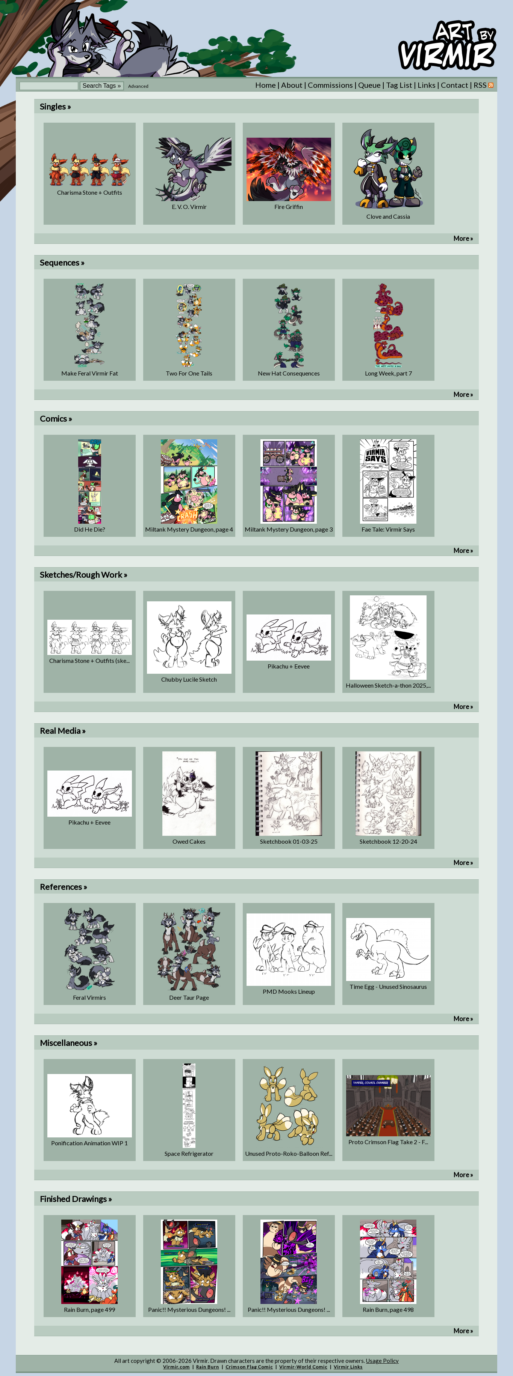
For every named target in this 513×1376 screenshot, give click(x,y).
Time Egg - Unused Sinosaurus (388, 986)
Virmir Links (348, 1367)
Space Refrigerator (189, 1153)
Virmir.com (176, 1367)
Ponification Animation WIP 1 (89, 1142)
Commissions (330, 84)
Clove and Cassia (388, 216)
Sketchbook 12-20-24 (388, 841)
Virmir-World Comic (303, 1367)
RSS (483, 84)
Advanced (138, 86)
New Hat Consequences (289, 373)
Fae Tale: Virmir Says (388, 529)
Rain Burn (207, 1367)
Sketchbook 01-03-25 (289, 841)
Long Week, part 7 (388, 373)
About (292, 84)
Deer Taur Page (189, 997)
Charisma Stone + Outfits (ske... (89, 660)
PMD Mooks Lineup (289, 991)
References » (63, 887)
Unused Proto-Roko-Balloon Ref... (288, 1153)
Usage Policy (382, 1360)
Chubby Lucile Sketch (189, 679)
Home (265, 84)
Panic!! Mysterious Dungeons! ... (189, 1309)
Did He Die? (89, 529)
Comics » (56, 418)
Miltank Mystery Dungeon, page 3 (289, 529)
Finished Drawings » (76, 1199)
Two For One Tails (189, 373)
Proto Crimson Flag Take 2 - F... (388, 1141)
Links (427, 84)
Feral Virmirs (89, 997)
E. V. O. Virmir (189, 206)
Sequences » (62, 262)
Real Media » (63, 731)
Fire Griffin (288, 206)
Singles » (55, 106)
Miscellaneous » (68, 1043)
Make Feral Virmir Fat (89, 373)
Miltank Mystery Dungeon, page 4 (189, 529)
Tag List (399, 84)
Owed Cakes (189, 841)
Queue (369, 84)
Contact (454, 84)
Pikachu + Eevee (289, 666)
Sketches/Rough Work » (83, 574)
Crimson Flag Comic (249, 1367)
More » (463, 238)
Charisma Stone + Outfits (89, 192)
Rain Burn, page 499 (89, 1309)
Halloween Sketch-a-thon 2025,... (388, 685)
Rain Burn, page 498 (388, 1309)
